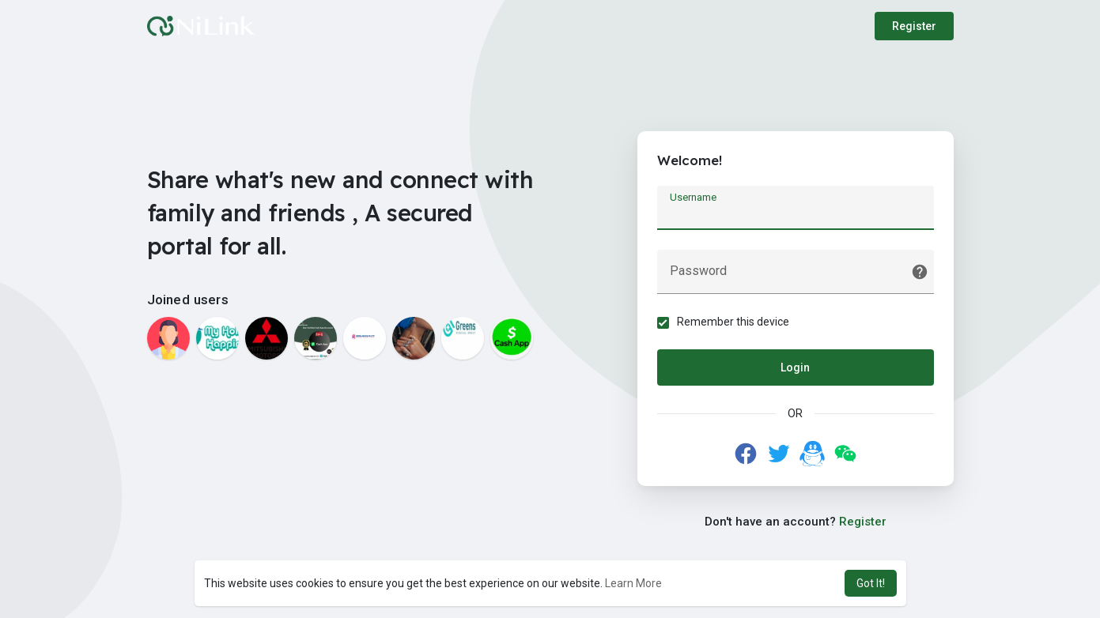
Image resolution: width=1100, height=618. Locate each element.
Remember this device (733, 321)
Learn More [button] (633, 583)
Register (914, 26)
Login (795, 367)
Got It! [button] (870, 583)
